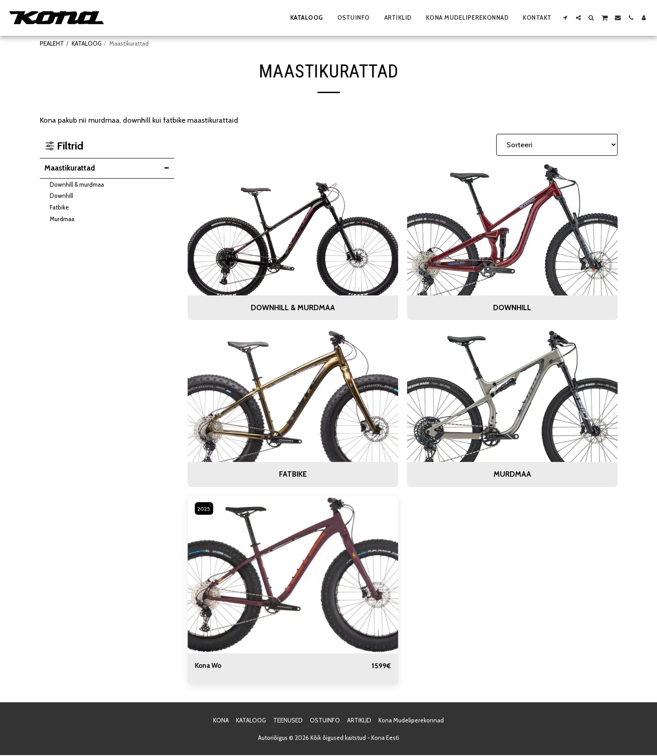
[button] (565, 18)
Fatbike (59, 207)
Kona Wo (209, 666)
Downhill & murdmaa (77, 184)
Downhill (61, 195)
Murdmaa (62, 218)
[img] (293, 575)
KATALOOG (87, 43)
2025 (205, 508)
